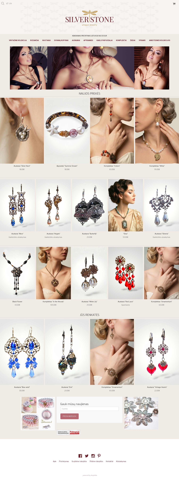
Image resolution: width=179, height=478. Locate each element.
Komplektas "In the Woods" (53, 302)
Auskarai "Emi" (67, 387)
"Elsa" (125, 234)
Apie (54, 461)
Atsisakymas (121, 461)
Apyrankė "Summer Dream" (67, 166)
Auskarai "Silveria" (162, 234)
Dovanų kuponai (61, 40)
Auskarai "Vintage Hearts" (157, 387)
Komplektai (121, 40)
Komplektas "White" (157, 166)
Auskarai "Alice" (17, 234)
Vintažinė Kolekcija (18, 40)
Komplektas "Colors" (112, 166)
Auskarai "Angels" (53, 234)
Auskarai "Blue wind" (22, 387)
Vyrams (142, 40)
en (10, 3)
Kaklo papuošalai (104, 40)
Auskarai (76, 40)
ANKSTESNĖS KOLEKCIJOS (159, 40)
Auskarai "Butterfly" (89, 234)
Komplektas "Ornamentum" (161, 302)
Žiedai (132, 40)
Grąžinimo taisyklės (79, 461)
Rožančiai (34, 40)
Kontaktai (109, 461)
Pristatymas (64, 461)
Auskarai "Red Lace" (125, 302)
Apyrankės (88, 40)
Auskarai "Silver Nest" (22, 166)
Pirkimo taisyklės (96, 461)
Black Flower (17, 302)
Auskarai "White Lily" (89, 302)
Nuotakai (46, 40)
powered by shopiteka (90, 475)
